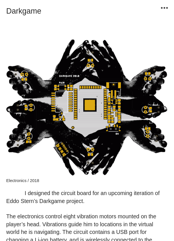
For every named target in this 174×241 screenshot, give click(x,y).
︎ (164, 8)
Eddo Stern (20, 201)
